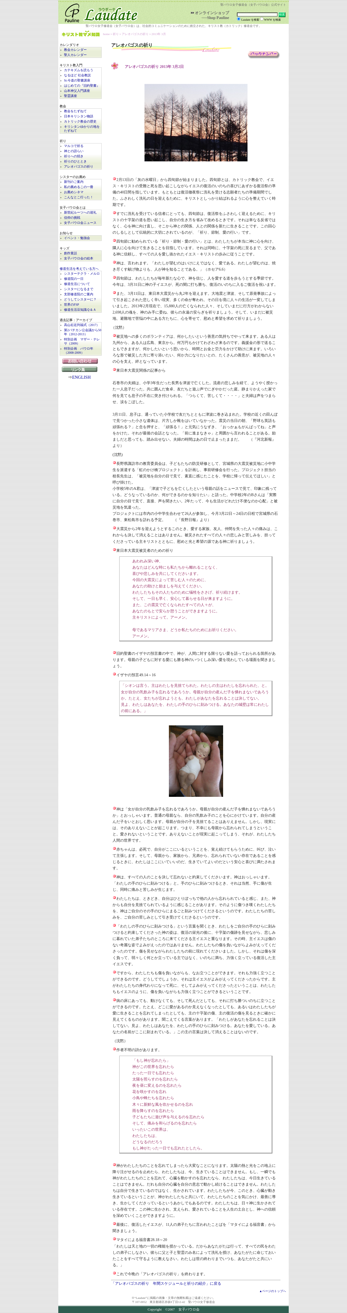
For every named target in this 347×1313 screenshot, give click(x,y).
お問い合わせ (80, 361)
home (106, 34)
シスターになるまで (78, 289)
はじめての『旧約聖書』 (82, 85)
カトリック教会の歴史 (80, 121)
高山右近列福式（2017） (81, 325)
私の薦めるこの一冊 (78, 187)
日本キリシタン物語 (78, 116)
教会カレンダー (75, 50)
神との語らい (73, 151)
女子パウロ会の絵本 (78, 258)
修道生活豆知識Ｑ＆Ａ (80, 310)
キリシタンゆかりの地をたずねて (82, 129)
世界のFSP (71, 304)
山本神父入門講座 (77, 91)
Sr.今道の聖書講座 (77, 80)
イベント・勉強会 (77, 238)
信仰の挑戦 (72, 218)
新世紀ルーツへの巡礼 (80, 212)
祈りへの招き (73, 156)
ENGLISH (81, 377)
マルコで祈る (73, 146)
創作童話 (70, 253)
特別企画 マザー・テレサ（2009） (82, 341)
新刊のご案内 (73, 182)
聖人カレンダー (75, 55)
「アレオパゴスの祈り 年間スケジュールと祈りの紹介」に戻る (166, 1283)
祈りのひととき (75, 161)
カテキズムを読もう (78, 70)
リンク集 (81, 369)
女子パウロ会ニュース (80, 223)
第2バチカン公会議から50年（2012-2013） (82, 332)
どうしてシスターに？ (80, 299)
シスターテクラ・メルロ (82, 273)
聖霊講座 (70, 96)
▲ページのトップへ (272, 1291)
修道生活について (77, 284)
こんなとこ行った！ (78, 197)
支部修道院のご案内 (78, 294)
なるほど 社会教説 (77, 75)
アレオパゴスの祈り (78, 166)
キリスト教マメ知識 (81, 34)
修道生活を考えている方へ (79, 269)
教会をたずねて (75, 111)
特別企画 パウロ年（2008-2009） (78, 351)
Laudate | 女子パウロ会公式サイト (99, 12)
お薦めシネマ (73, 192)
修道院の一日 (73, 279)
